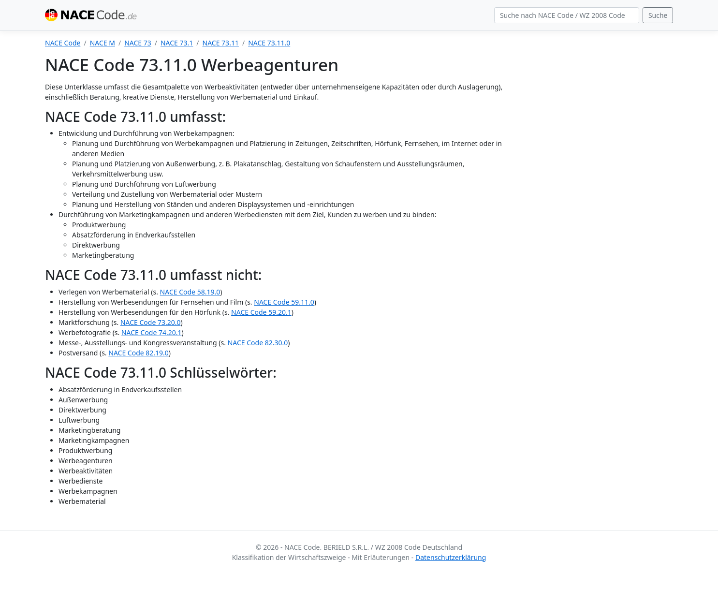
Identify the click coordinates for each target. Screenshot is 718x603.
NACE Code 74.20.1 (151, 332)
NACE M (102, 42)
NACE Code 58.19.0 (190, 291)
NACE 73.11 (221, 42)
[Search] (566, 15)
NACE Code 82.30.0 (258, 342)
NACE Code (62, 42)
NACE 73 (137, 42)
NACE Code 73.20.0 (150, 322)
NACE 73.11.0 (269, 42)
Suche (658, 15)
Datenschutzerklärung (450, 557)
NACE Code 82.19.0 (138, 352)
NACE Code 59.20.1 (261, 312)
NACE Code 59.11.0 (284, 302)
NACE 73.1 (177, 42)
